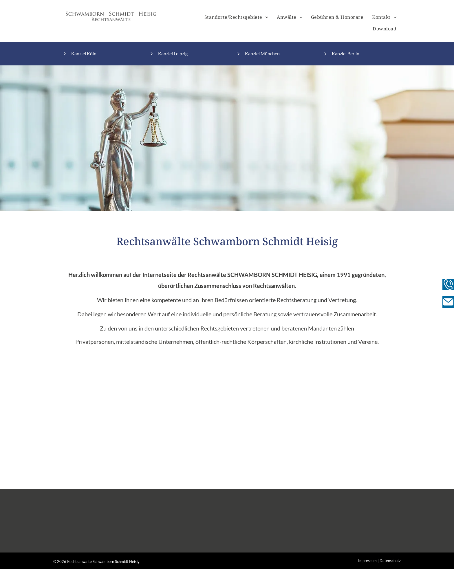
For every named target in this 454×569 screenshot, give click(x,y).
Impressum (367, 560)
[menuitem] (236, 17)
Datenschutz (390, 560)
